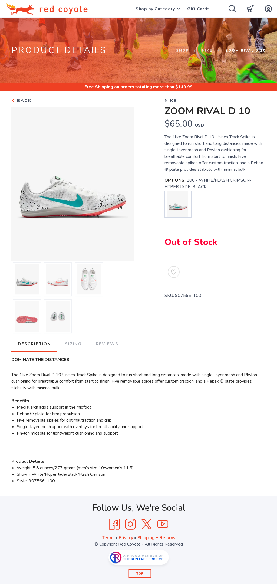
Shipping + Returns (156, 538)
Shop (182, 50)
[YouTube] (163, 524)
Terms (108, 538)
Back (21, 101)
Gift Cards (198, 9)
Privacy (126, 538)
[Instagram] (130, 524)
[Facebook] (114, 524)
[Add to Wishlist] (174, 272)
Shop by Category (155, 9)
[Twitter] (146, 524)
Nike (207, 50)
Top (140, 574)
